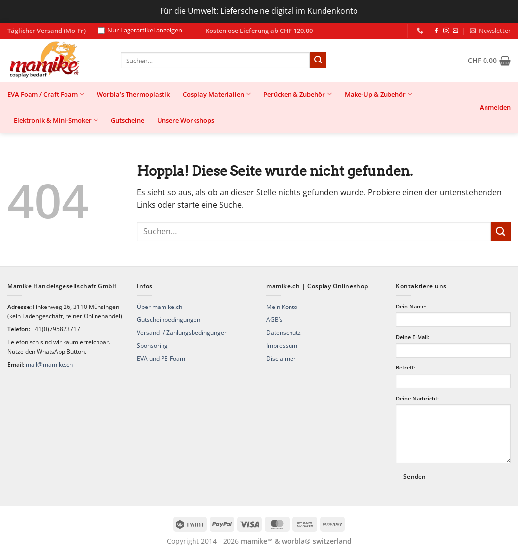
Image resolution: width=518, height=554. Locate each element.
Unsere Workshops (185, 120)
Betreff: (405, 367)
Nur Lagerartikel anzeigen (140, 30)
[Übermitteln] (318, 60)
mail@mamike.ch (49, 364)
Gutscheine (127, 120)
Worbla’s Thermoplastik (133, 94)
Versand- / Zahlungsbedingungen (182, 332)
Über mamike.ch (159, 307)
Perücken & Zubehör (297, 94)
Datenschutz (283, 332)
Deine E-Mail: (412, 336)
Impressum (281, 345)
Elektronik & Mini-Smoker (56, 119)
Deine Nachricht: (417, 398)
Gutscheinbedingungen (168, 319)
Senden (414, 476)
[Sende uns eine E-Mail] (455, 31)
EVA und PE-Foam (161, 358)
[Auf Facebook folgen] (436, 31)
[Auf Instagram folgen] (446, 31)
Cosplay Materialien (217, 94)
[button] (490, 30)
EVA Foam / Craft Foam (45, 94)
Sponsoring (152, 345)
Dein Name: (411, 306)
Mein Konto (281, 307)
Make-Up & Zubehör (378, 94)
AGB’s (274, 319)
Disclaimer (281, 358)
